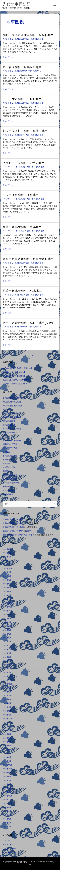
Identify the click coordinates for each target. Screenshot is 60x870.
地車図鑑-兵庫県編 (22, 39)
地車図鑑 (6, 463)
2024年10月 (7, 611)
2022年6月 (7, 699)
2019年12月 (7, 796)
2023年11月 (7, 649)
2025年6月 (7, 584)
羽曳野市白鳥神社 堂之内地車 (24, 163)
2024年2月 (7, 638)
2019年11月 (7, 799)
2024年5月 (7, 630)
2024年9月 (7, 615)
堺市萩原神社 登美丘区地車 (22, 67)
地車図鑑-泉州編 (21, 71)
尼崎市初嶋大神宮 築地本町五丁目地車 (18, 535)
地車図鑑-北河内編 (10, 444)
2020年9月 (7, 773)
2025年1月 (7, 599)
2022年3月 (7, 711)
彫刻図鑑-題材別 (9, 421)
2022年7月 (7, 695)
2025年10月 (7, 568)
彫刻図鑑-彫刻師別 (10, 433)
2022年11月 (7, 680)
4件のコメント (8, 167)
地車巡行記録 (8, 460)
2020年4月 (7, 792)
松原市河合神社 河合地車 (21, 195)
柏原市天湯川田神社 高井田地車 (25, 131)
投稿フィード (8, 845)
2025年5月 (7, 587)
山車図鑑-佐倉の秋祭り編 (12, 398)
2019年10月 (7, 803)
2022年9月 (7, 688)
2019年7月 (7, 811)
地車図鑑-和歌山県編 (11, 483)
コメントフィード (10, 848)
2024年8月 (7, 618)
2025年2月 (7, 595)
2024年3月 (7, 634)
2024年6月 (7, 626)
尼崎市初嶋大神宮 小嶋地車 (22, 291)
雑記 (4, 436)
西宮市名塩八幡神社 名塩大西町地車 (28, 259)
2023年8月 (7, 657)
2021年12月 (7, 719)
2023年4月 (7, 665)
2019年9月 (7, 807)
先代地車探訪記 (17, 4)
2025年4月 (7, 591)
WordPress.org (8, 852)
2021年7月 (7, 738)
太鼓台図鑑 (7, 487)
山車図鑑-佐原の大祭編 (12, 429)
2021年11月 (7, 722)
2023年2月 (7, 672)
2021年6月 (7, 742)
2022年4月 (7, 707)
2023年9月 (7, 653)
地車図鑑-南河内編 (23, 167)
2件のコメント (8, 231)
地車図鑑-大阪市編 (10, 413)
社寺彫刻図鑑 (8, 494)
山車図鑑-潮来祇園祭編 (12, 417)
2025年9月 (7, 572)
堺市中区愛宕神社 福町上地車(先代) (28, 323)
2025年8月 (7, 576)
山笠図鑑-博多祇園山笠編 (12, 406)
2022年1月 (7, 715)
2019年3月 (7, 827)
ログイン (6, 841)
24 (32, 356)
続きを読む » (8, 57)
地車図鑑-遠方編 (9, 490)
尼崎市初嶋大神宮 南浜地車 (22, 227)
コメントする (8, 39)
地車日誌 (6, 452)
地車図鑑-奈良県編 (10, 475)
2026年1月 (7, 557)
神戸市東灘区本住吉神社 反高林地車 (28, 35)
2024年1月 (7, 641)
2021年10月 (7, 726)
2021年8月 (7, 734)
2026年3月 (7, 549)
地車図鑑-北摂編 (9, 467)
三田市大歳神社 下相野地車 (22, 99)
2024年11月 (7, 607)
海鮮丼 (29, 531)
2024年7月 (7, 622)
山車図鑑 (6, 471)
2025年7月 (7, 580)
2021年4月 (7, 749)
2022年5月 (7, 703)
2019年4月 (7, 823)
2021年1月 (7, 761)
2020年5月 (7, 788)
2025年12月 (7, 561)
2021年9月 (7, 730)
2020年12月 (7, 765)
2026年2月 (7, 553)
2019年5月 (7, 819)
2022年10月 (7, 684)
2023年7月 (7, 661)
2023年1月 (7, 676)
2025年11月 (7, 564)
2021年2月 (7, 757)
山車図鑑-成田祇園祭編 (12, 440)
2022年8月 (7, 692)
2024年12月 (7, 603)
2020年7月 (7, 780)
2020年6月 (7, 784)
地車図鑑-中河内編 (22, 135)
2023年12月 (7, 645)
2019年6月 (7, 815)
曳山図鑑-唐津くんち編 (12, 402)
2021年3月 (7, 753)
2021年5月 (7, 746)
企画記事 (6, 409)
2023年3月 (7, 668)
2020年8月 (7, 776)
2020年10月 (7, 769)
